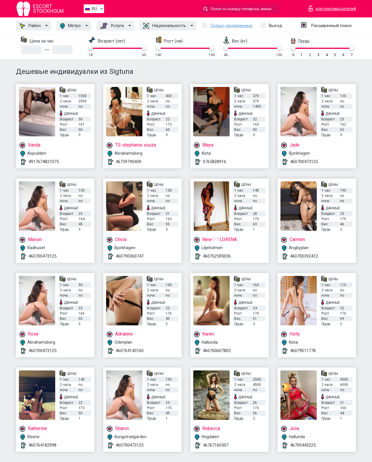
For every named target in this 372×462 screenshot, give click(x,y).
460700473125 (304, 161)
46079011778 (303, 350)
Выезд (275, 25)
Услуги (112, 26)
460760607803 (217, 350)
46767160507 (215, 445)
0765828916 (214, 161)
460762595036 (217, 256)
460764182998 (42, 445)
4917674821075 (43, 161)
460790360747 (130, 256)
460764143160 (130, 350)
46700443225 (303, 445)
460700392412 (304, 256)
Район (30, 26)
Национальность (164, 26)
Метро (70, 26)
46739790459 (128, 161)
